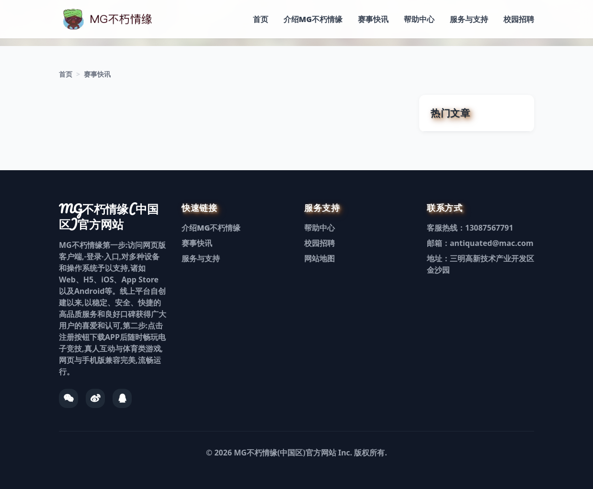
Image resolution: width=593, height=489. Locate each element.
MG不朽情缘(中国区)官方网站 (285, 452)
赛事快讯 (373, 19)
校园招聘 (518, 19)
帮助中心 (419, 19)
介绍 (313, 19)
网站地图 (319, 258)
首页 (260, 19)
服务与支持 (469, 19)
